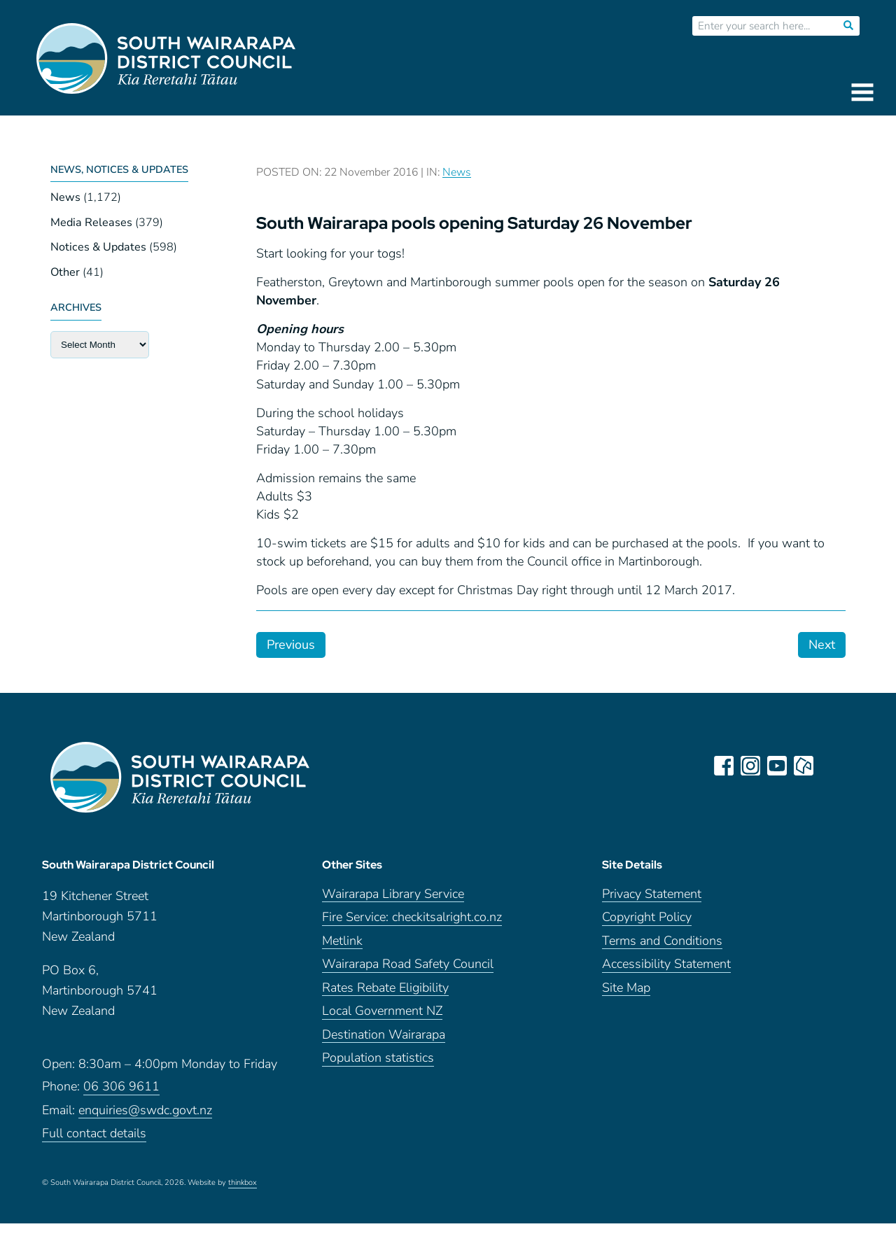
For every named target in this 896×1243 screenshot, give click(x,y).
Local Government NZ (382, 1011)
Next (821, 644)
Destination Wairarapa (383, 1035)
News (65, 197)
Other (65, 272)
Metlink (342, 941)
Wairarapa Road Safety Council (407, 964)
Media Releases (91, 222)
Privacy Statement (651, 894)
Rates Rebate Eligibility (385, 988)
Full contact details (94, 1133)
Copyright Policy (647, 917)
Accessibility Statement (666, 964)
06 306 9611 (121, 1087)
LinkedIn (830, 765)
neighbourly (803, 765)
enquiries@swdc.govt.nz (145, 1110)
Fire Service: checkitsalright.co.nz (412, 917)
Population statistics (378, 1058)
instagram (750, 765)
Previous (291, 644)
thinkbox (242, 1183)
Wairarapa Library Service (393, 894)
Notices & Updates (98, 247)
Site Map (626, 988)
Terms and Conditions (662, 941)
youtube (777, 765)
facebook (724, 765)
